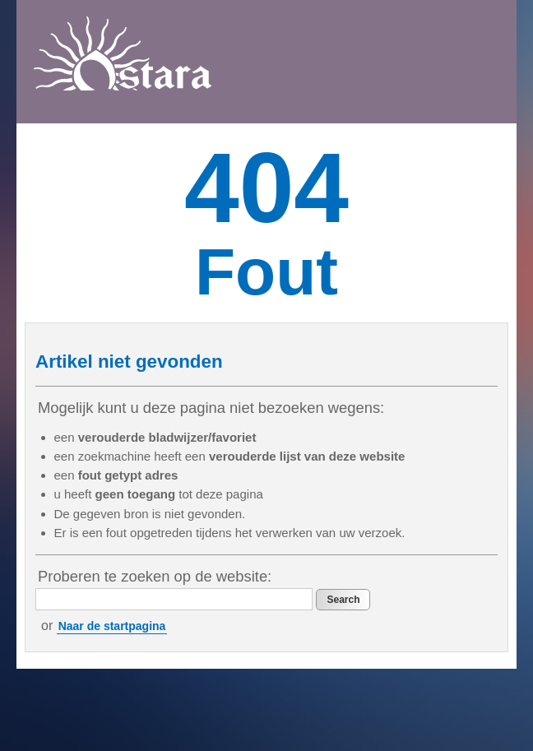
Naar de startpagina (112, 626)
